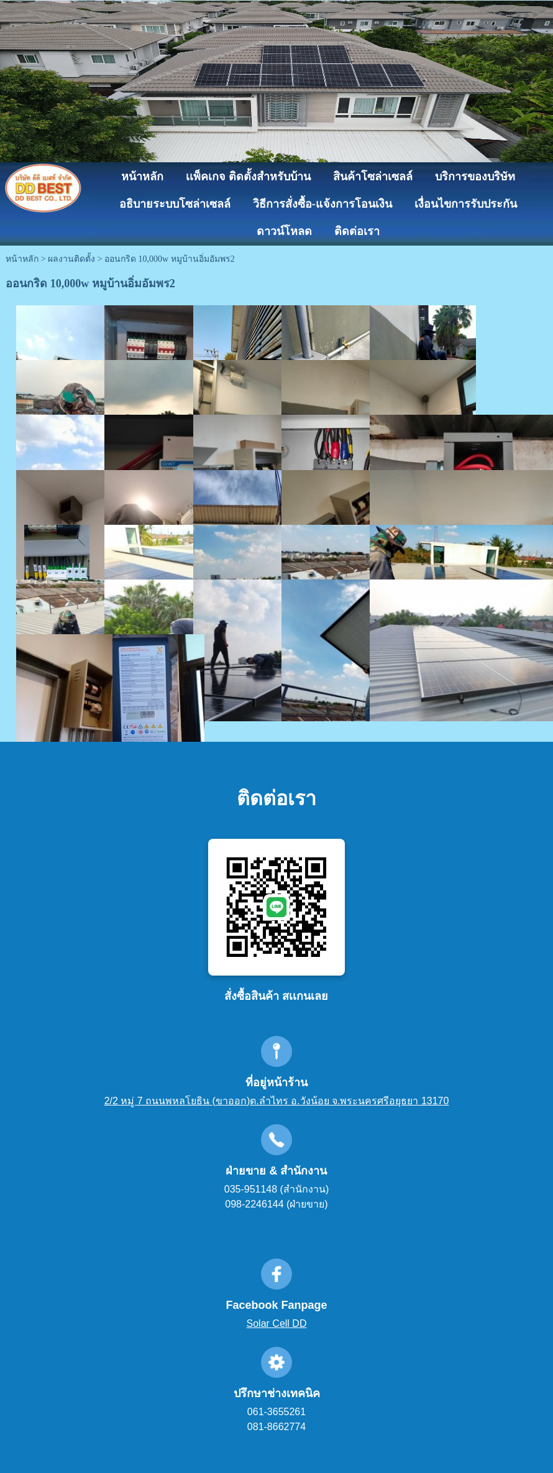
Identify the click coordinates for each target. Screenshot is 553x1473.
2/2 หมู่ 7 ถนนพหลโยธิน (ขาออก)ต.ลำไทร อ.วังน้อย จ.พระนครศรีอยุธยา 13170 (276, 1101)
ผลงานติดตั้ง (71, 259)
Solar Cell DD (277, 1323)
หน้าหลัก (22, 259)
